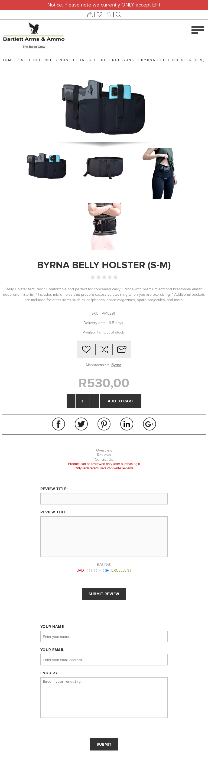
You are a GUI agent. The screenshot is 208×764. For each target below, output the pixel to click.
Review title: (54, 489)
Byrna (116, 365)
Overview (104, 450)
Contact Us (104, 459)
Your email (52, 650)
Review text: (53, 512)
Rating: (104, 564)
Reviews (104, 455)
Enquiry (49, 673)
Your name (52, 626)
